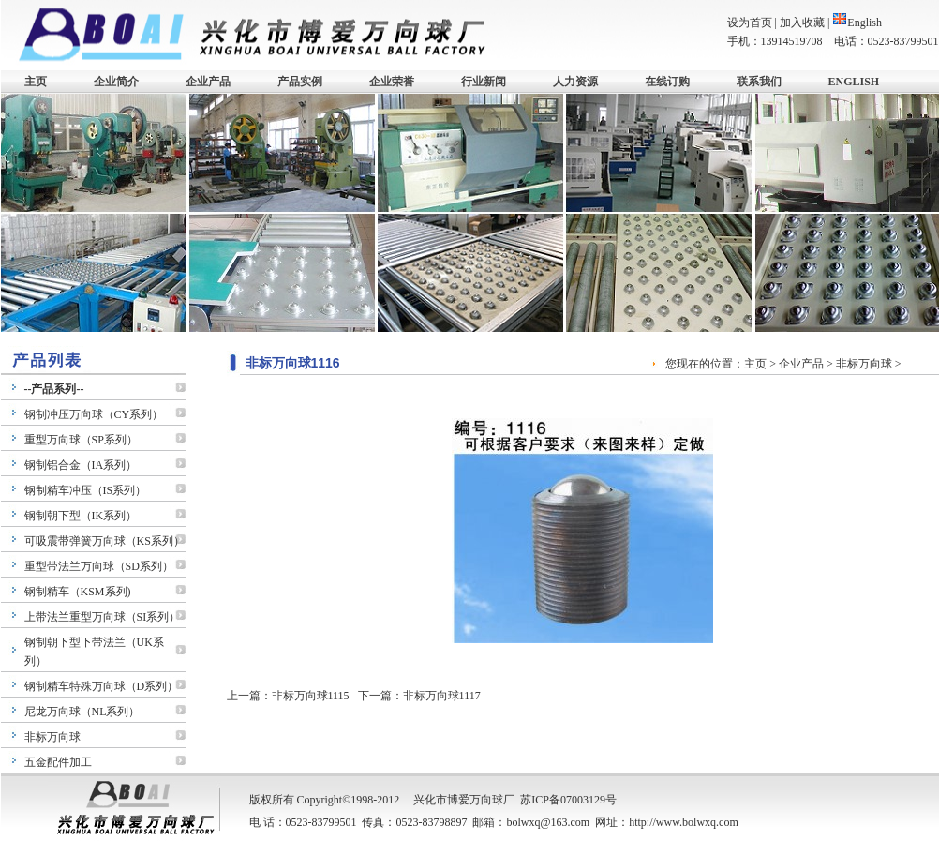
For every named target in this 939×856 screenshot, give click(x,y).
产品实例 (299, 81)
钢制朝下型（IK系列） (81, 515)
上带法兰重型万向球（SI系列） (102, 616)
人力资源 (575, 81)
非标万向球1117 (442, 695)
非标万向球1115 (311, 695)
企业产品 (208, 81)
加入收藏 (802, 22)
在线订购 (667, 81)
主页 (35, 81)
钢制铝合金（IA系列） (81, 465)
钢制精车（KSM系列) (77, 591)
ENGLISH (854, 81)
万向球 (486, 799)
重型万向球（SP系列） (81, 439)
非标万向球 (52, 736)
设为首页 (749, 22)
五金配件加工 (58, 762)
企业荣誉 (391, 81)
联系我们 (759, 81)
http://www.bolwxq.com (683, 822)
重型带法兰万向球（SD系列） (98, 566)
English (857, 22)
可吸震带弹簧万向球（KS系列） (104, 541)
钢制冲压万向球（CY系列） (94, 414)
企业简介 (116, 81)
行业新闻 (483, 81)
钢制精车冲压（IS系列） (85, 490)
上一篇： (249, 695)
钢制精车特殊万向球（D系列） (101, 686)
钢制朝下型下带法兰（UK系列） (94, 652)
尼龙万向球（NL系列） (82, 711)
